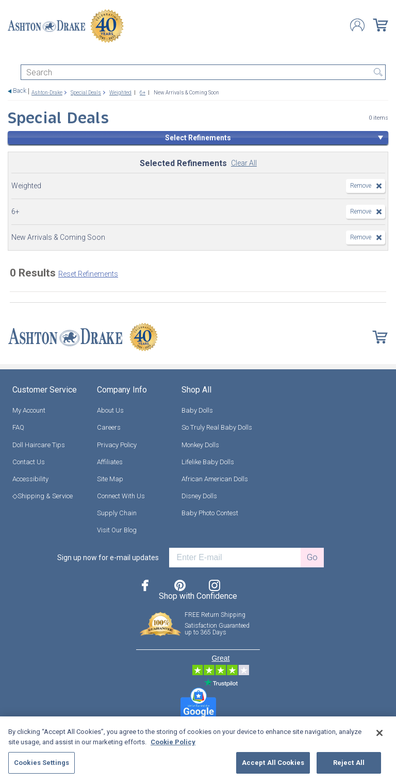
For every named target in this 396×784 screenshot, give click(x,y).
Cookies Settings (41, 762)
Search (378, 72)
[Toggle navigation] (12, 55)
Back (19, 91)
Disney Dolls (199, 496)
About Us (110, 410)
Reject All (349, 762)
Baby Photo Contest (210, 513)
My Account (28, 410)
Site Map (110, 479)
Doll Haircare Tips (38, 445)
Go (312, 557)
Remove (360, 185)
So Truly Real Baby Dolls (217, 427)
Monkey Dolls (200, 445)
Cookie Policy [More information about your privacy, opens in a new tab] (173, 742)
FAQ (18, 427)
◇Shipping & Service (42, 496)
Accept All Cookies (273, 762)
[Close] (379, 733)
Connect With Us (121, 496)
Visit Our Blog (117, 530)
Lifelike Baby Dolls (208, 462)
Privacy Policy (117, 445)
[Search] (203, 72)
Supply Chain (117, 513)
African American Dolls (215, 479)
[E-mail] (235, 557)
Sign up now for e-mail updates (108, 557)
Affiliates (110, 462)
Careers (109, 427)
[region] (198, 750)
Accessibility (30, 479)
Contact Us (28, 462)
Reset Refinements (88, 274)
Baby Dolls (197, 410)
